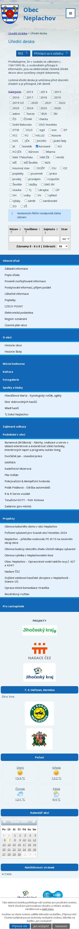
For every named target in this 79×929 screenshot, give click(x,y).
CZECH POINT (14, 306)
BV (56, 113)
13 (4, 844)
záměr (32, 201)
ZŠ (25, 206)
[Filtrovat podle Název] (15, 239)
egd (42, 130)
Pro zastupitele (13, 606)
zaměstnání (50, 201)
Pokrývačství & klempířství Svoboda (27, 481)
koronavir (45, 146)
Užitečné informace (17, 294)
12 (34, 840)
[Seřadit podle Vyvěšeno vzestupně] (26, 231)
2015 (57, 92)
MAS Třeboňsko (23, 157)
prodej (17, 179)
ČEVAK (28, 119)
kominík (27, 146)
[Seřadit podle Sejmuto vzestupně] (46, 231)
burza (30, 113)
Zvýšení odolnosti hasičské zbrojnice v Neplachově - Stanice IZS (37, 579)
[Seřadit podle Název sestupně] (12, 233)
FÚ (26, 135)
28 (9, 854)
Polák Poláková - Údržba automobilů (27, 487)
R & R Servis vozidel (17, 494)
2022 (62, 103)
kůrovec (34, 151)
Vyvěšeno (32, 229)
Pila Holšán (11, 475)
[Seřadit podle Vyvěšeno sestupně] (26, 233)
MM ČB (44, 157)
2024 (30, 108)
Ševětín (17, 184)
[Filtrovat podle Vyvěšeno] (33, 239)
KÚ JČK (17, 151)
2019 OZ (18, 103)
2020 (34, 103)
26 (34, 849)
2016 (16, 97)
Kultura (8, 371)
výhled (52, 195)
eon (54, 130)
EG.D (29, 130)
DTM (16, 130)
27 (4, 854)
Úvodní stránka (17, 33)
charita (43, 119)
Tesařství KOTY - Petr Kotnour (24, 500)
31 (9, 835)
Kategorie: (14, 91)
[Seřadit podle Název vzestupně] (12, 231)
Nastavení (61, 926)
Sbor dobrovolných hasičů (21, 402)
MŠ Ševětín (31, 162)
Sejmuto (51, 229)
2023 (16, 108)
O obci (7, 337)
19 (34, 844)
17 (24, 844)
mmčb (60, 157)
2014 (44, 92)
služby (33, 184)
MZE (48, 162)
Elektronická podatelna (19, 312)
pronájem (34, 179)
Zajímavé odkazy (14, 426)
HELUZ (39, 135)
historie (56, 135)
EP (65, 130)
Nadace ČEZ (12, 571)
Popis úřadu (12, 275)
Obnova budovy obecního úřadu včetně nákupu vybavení (40, 549)
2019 (57, 97)
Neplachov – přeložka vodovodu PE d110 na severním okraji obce (39, 540)
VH (15, 195)
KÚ (60, 146)
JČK (27, 141)
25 (29, 849)
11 (29, 840)
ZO (15, 206)
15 (14, 844)
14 (9, 844)
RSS (23, 53)
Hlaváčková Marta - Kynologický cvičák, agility (33, 395)
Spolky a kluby (13, 387)
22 (14, 849)
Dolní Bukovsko (22, 124)
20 (4, 849)
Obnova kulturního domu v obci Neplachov (31, 526)
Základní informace (16, 268)
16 (19, 844)
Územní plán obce (16, 325)
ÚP (58, 190)
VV (39, 195)
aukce (16, 113)
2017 (30, 97)
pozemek (37, 173)
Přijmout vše (19, 926)
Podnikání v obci (14, 434)
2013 (30, 92)
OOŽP (41, 168)
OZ (65, 168)
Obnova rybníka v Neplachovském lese (29, 555)
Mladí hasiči (12, 408)
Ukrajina (43, 190)
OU (54, 168)
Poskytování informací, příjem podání (28, 287)
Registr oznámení (16, 319)
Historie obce (13, 345)
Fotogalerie (11, 379)
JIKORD (41, 141)
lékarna (50, 151)
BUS (44, 113)
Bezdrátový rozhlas (17, 594)
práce (53, 173)
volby (27, 195)
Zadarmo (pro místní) (18, 506)
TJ (30, 190)
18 (29, 844)
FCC (15, 135)
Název (15, 229)
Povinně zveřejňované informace (25, 281)
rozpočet (53, 179)
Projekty (9, 518)
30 (4, 835)
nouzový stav (21, 168)
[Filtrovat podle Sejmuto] (51, 239)
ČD (14, 119)
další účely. (48, 909)
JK (14, 146)
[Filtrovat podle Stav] (65, 239)
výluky (16, 201)
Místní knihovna (14, 364)
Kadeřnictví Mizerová (18, 468)
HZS (15, 141)
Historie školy (13, 351)
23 (19, 849)
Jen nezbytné (41, 926)
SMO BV (49, 184)
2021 (48, 103)
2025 (43, 108)
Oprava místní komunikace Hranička (27, 588)
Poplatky (10, 300)
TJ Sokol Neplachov (16, 414)
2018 (43, 97)
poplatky (18, 173)
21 (9, 849)
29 (14, 854)
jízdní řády (59, 141)
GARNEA (10, 462)
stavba (17, 190)
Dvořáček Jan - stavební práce (23, 456)
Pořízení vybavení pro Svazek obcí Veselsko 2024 (36, 532)
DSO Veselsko (48, 124)
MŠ (15, 162)
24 (24, 849)
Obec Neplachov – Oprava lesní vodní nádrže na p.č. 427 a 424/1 (40, 563)
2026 (57, 108)
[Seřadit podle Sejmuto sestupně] (46, 233)
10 (24, 840)
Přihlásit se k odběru (51, 53)
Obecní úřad (11, 260)
